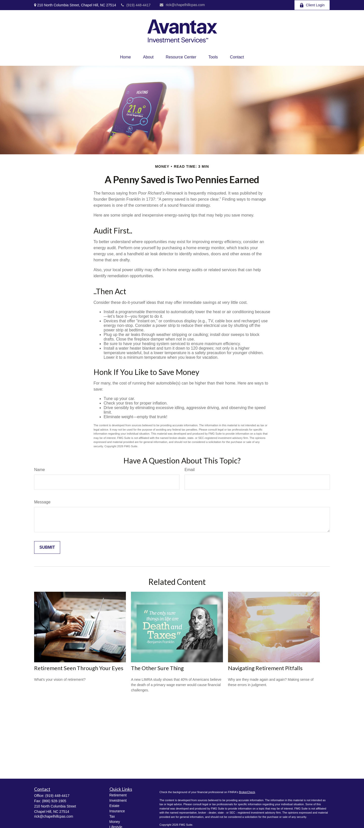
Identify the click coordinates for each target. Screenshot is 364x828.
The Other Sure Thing (157, 668)
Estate (114, 806)
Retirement (118, 795)
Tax (112, 816)
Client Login (312, 5)
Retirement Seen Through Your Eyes (78, 668)
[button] (125, 57)
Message (42, 502)
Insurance (117, 811)
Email (190, 470)
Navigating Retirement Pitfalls (265, 668)
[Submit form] (47, 547)
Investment (118, 800)
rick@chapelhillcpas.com (182, 5)
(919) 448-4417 (136, 5)
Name (39, 470)
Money (114, 822)
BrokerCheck (247, 792)
